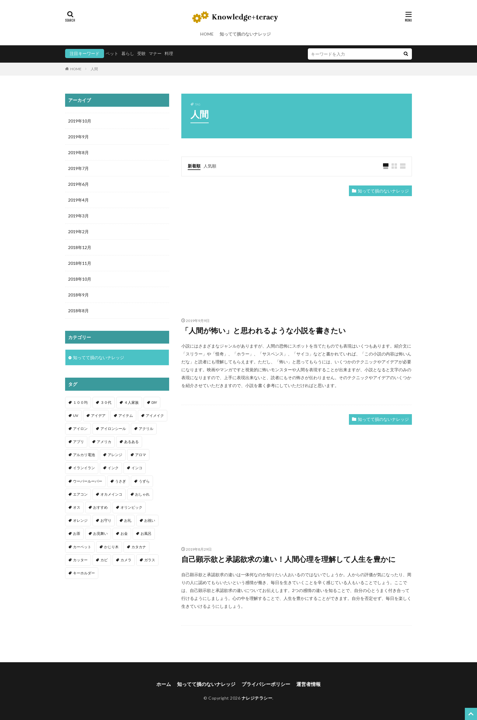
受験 (141, 53)
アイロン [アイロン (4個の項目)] (80, 428)
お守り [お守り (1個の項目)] (105, 520)
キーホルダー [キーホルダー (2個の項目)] (84, 573)
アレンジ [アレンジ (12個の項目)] (115, 454)
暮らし (127, 53)
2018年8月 (78, 310)
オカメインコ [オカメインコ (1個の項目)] (111, 494)
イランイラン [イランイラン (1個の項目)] (84, 468)
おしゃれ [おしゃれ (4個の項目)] (142, 494)
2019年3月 (78, 215)
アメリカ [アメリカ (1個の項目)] (104, 441)
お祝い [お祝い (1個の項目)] (149, 520)
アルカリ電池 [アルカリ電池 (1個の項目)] (84, 454)
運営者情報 (308, 684)
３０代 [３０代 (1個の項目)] (105, 402)
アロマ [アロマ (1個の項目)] (140, 454)
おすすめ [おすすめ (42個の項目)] (100, 507)
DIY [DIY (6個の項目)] (154, 402)
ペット (112, 53)
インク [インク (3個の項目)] (113, 468)
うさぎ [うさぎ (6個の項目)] (120, 481)
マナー (155, 53)
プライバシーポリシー (266, 684)
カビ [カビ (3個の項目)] (104, 560)
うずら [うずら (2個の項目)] (144, 481)
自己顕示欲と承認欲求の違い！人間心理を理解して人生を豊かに (288, 559)
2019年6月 (78, 184)
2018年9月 (78, 294)
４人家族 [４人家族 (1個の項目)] (131, 402)
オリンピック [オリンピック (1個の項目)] (131, 507)
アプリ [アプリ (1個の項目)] (78, 441)
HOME (207, 33)
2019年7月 (78, 168)
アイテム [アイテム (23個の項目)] (125, 415)
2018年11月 (79, 263)
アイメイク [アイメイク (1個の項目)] (155, 415)
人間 (94, 69)
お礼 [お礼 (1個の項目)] (127, 520)
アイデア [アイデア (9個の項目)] (98, 415)
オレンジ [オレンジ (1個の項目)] (80, 520)
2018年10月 (79, 279)
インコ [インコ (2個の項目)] (136, 468)
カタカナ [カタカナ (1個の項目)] (138, 547)
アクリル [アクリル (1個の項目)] (146, 428)
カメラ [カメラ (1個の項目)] (125, 560)
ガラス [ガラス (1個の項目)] (149, 560)
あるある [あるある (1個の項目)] (131, 441)
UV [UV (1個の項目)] (75, 415)
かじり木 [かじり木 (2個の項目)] (111, 547)
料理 (169, 53)
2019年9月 (78, 136)
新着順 (194, 165)
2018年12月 (79, 247)
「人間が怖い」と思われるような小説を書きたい (263, 330)
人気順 (210, 165)
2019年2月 (78, 231)
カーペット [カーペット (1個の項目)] (82, 547)
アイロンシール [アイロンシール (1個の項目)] (113, 428)
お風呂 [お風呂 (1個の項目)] (146, 533)
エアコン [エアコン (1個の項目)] (80, 494)
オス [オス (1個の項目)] (76, 507)
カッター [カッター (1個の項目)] (80, 560)
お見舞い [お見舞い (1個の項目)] (100, 533)
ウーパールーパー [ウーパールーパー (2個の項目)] (87, 481)
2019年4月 (78, 199)
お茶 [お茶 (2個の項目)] (76, 533)
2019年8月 (78, 152)
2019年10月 (79, 120)
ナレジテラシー (257, 698)
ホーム (163, 684)
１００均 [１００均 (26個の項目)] (80, 402)
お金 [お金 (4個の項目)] (124, 533)
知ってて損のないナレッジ (245, 33)
